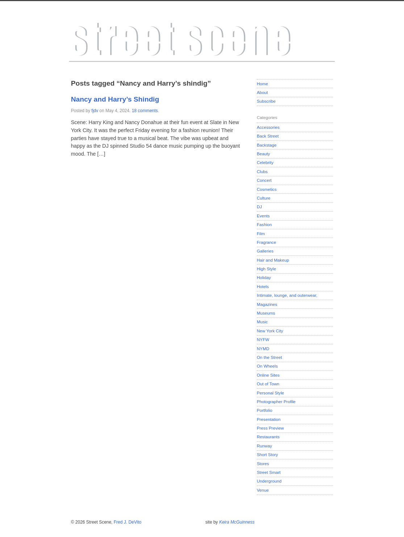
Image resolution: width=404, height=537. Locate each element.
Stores (263, 463)
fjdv (94, 110)
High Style (266, 268)
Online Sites (268, 375)
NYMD (263, 348)
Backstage (267, 145)
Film (261, 233)
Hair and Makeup (273, 260)
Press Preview (270, 428)
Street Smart (269, 472)
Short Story (267, 454)
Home (262, 83)
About (262, 92)
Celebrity (265, 162)
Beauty (263, 153)
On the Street (269, 357)
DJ (259, 206)
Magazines (267, 304)
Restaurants (268, 436)
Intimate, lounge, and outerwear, (287, 295)
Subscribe (266, 101)
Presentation (269, 419)
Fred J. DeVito (127, 522)
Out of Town (268, 383)
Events (263, 215)
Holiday (264, 277)
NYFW (263, 339)
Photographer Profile (276, 401)
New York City (270, 330)
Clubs (262, 171)
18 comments (145, 110)
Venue (263, 490)
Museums (266, 313)
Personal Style (270, 392)
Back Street (268, 136)
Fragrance (266, 242)
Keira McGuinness (237, 522)
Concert (264, 180)
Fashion (264, 224)
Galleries (265, 251)
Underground (269, 481)
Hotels (263, 286)
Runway (264, 445)
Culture (264, 198)
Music (262, 321)
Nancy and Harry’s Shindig (115, 99)
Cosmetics (267, 189)
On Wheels (267, 366)
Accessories (268, 127)
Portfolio (264, 410)
